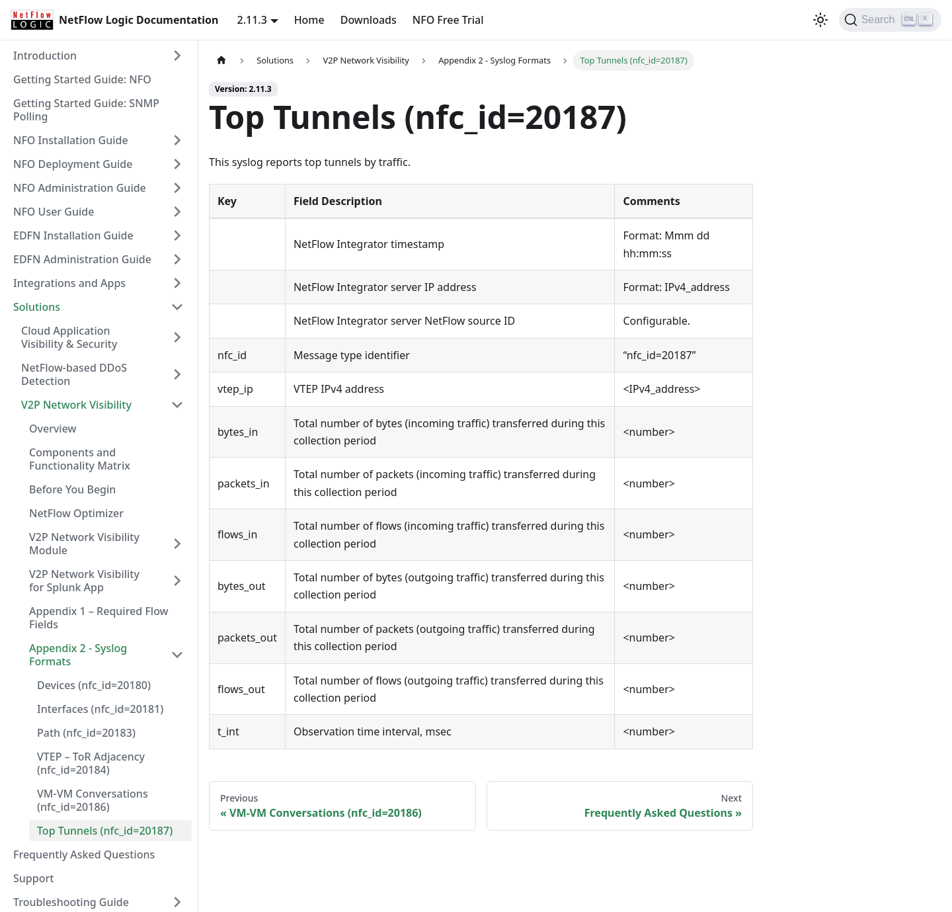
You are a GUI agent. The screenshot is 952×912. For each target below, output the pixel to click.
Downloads (368, 20)
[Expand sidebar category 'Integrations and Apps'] (177, 283)
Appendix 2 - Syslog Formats (78, 655)
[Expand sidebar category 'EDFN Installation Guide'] (177, 235)
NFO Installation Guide (70, 140)
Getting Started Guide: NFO (82, 79)
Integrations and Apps (69, 283)
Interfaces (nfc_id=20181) (100, 709)
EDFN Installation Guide (73, 235)
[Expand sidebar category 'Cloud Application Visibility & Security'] (177, 337)
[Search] (890, 20)
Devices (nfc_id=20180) (94, 685)
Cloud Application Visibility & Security (69, 337)
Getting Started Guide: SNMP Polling (86, 110)
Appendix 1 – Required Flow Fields (99, 618)
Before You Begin (72, 489)
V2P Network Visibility (76, 404)
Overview (52, 428)
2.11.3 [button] (252, 20)
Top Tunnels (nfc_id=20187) (105, 830)
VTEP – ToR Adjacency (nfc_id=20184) (91, 763)
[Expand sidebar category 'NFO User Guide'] (177, 211)
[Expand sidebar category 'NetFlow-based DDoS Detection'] (177, 374)
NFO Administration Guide (79, 188)
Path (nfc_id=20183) (86, 732)
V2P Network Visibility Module (84, 544)
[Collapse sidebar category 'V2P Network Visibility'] (177, 404)
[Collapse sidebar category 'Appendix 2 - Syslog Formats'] (177, 655)
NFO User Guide (53, 211)
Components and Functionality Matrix (79, 459)
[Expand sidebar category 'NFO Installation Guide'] (177, 140)
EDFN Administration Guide (82, 259)
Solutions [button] (36, 307)
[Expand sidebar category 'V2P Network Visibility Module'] (177, 543)
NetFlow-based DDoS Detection (74, 374)
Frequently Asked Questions (84, 854)
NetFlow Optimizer (76, 513)
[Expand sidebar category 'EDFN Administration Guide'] (177, 259)
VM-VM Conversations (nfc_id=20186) (92, 800)
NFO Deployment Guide (72, 164)
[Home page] (221, 60)
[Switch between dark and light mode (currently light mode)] (820, 19)
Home (309, 20)
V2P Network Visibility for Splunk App (84, 581)
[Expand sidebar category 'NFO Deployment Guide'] (177, 164)
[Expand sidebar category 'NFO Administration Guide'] (177, 187)
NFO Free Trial (448, 20)
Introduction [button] (45, 55)
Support (33, 878)
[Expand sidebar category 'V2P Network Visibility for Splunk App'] (177, 580)
